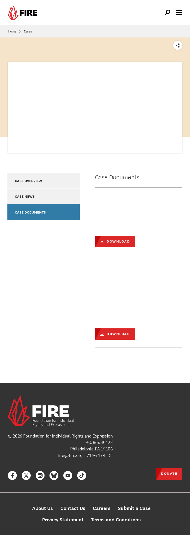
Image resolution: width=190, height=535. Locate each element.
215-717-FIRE (100, 455)
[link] (24, 12)
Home (12, 31)
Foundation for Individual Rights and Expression (68, 436)
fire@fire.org (70, 455)
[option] (43, 180)
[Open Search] (168, 13)
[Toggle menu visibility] (179, 12)
